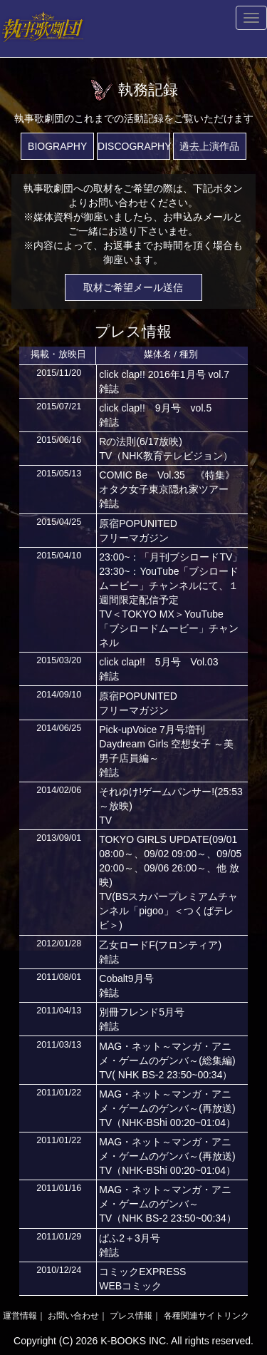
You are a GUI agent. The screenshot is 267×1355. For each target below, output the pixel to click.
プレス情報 (131, 1316)
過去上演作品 (209, 146)
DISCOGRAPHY (134, 146)
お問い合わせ (73, 1316)
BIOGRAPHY (57, 146)
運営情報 (20, 1316)
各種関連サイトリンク (206, 1316)
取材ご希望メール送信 (133, 287)
